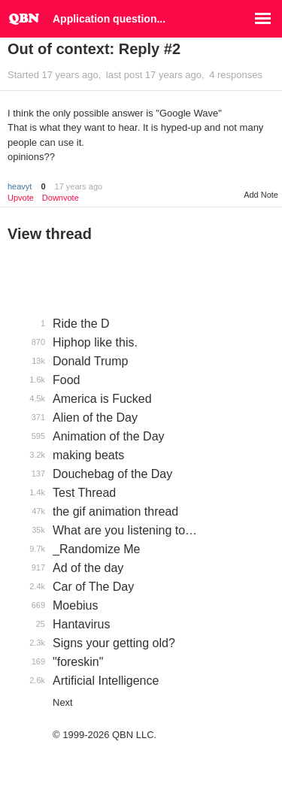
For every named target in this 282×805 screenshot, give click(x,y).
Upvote (21, 198)
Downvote (60, 198)
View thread (50, 233)
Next (63, 702)
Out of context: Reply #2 (94, 49)
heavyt (20, 186)
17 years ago (79, 186)
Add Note (261, 194)
